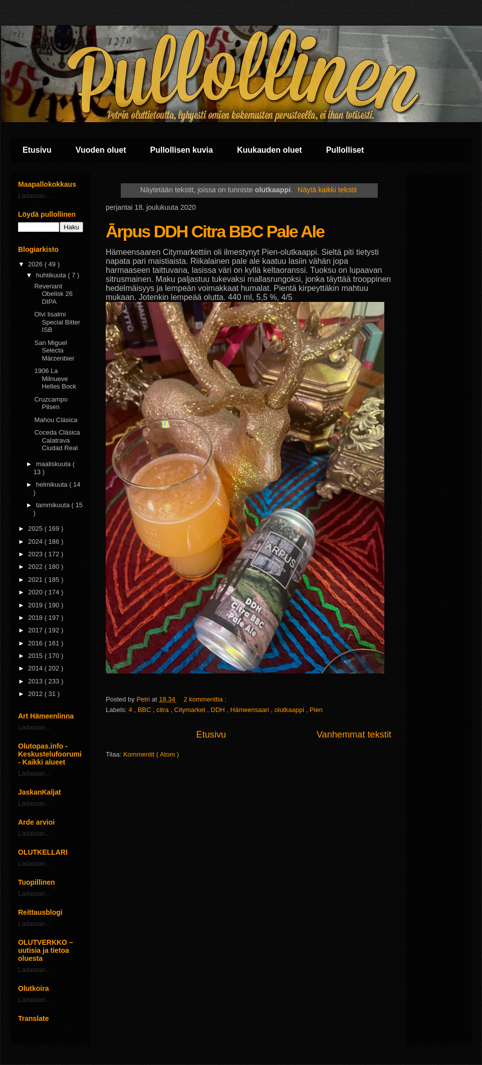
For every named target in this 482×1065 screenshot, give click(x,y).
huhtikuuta (52, 275)
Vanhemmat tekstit (354, 735)
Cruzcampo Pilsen (50, 403)
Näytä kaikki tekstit (327, 190)
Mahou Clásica (55, 420)
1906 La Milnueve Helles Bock (55, 378)
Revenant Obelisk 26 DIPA (53, 293)
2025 (36, 528)
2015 (36, 655)
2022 (36, 566)
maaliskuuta (54, 464)
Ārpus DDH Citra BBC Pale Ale (215, 231)
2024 (36, 541)
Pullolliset (345, 150)
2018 (36, 617)
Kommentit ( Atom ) (151, 754)
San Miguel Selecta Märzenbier (54, 350)
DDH (219, 710)
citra (163, 710)
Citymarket (190, 710)
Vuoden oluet (101, 150)
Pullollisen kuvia (181, 150)
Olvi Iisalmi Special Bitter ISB (57, 321)
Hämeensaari (250, 710)
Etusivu (37, 150)
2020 (36, 592)
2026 (36, 264)
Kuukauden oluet (269, 150)
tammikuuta (54, 505)
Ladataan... (34, 195)
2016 (36, 643)
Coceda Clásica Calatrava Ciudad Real (57, 440)
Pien (316, 710)
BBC (145, 710)
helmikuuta (52, 484)
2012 (36, 693)
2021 (36, 579)
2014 (36, 668)
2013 (36, 681)
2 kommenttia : (205, 699)
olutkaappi (290, 710)
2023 (36, 554)
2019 (36, 605)
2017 (36, 630)
